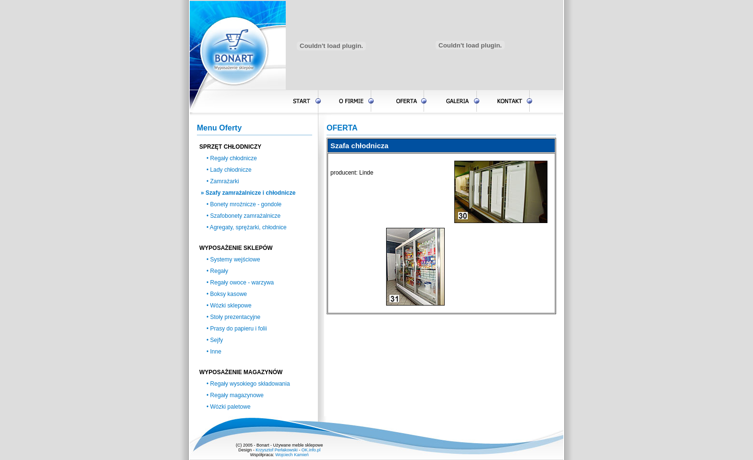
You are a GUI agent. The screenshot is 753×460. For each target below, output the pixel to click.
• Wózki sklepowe (229, 305)
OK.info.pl (311, 450)
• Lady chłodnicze (229, 169)
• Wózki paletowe (228, 406)
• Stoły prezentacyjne (233, 317)
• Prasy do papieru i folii (236, 328)
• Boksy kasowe (226, 294)
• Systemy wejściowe (233, 259)
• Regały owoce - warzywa (240, 282)
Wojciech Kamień (291, 454)
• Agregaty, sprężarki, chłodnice (246, 227)
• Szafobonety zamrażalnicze (243, 215)
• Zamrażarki (222, 181)
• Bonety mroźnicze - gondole (243, 204)
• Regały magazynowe (235, 395)
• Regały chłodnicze (231, 158)
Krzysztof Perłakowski (276, 450)
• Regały (217, 271)
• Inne (213, 351)
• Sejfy (214, 340)
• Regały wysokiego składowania (248, 383)
